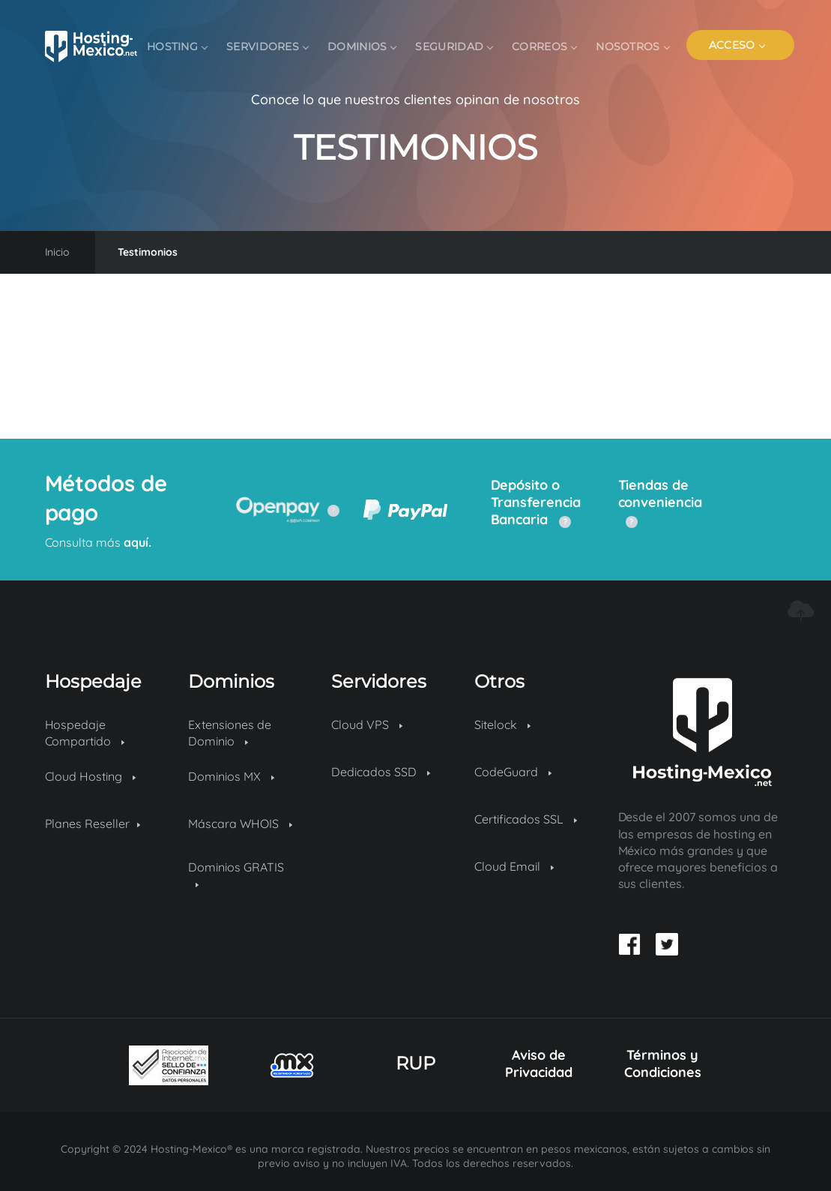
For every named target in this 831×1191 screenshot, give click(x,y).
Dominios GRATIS (236, 873)
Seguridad (453, 46)
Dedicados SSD (380, 771)
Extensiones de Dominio (229, 732)
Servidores (267, 46)
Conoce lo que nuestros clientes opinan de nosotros (415, 99)
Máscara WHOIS (240, 823)
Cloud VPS (366, 724)
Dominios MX (231, 776)
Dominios (361, 46)
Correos (544, 46)
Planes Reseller (93, 823)
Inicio (57, 252)
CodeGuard (513, 771)
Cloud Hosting (90, 776)
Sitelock (502, 724)
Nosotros (632, 46)
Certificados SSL (525, 819)
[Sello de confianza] (168, 1065)
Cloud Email (514, 866)
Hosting (177, 46)
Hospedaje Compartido (85, 732)
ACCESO (736, 45)
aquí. (136, 542)
